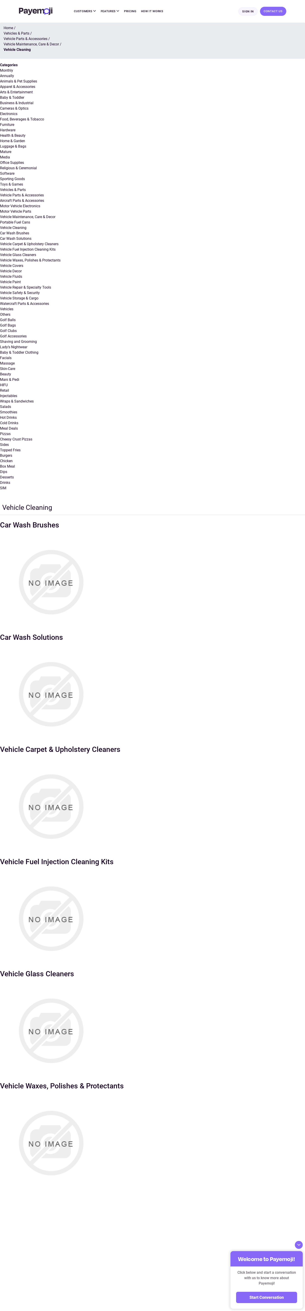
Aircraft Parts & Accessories (22, 201)
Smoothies (8, 412)
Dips (3, 472)
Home (8, 28)
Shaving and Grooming (18, 342)
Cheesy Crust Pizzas (16, 440)
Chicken (6, 461)
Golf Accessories (13, 336)
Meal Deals (9, 429)
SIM (3, 488)
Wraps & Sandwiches (17, 402)
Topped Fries (10, 450)
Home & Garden (12, 141)
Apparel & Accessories (17, 87)
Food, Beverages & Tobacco (22, 120)
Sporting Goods (12, 179)
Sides (4, 445)
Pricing (130, 11)
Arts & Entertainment (16, 92)
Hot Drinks (8, 418)
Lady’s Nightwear (13, 347)
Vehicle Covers (11, 266)
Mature (5, 152)
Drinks (5, 483)
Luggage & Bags (13, 147)
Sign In (248, 11)
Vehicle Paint (10, 282)
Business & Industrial (16, 103)
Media (5, 157)
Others (5, 315)
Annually (7, 76)
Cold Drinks (9, 423)
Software (7, 174)
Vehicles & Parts (13, 190)
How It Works (152, 11)
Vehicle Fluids (11, 277)
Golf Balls (8, 320)
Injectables (8, 396)
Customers (85, 11)
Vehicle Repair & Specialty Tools (25, 288)
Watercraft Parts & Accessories (24, 304)
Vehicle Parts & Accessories (22, 195)
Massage (7, 364)
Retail (4, 391)
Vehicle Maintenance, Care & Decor (27, 217)
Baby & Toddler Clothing (19, 353)
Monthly (6, 71)
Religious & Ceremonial (18, 168)
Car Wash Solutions (15, 239)
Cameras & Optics (14, 109)
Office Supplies (12, 163)
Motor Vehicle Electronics (20, 206)
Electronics (8, 114)
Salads (5, 407)
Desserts (7, 477)
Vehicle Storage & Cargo (19, 299)
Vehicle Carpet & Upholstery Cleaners (29, 244)
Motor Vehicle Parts (15, 212)
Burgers (6, 456)
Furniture (7, 125)
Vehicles (6, 309)
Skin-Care (7, 369)
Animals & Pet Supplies (18, 82)
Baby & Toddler (12, 98)
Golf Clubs (8, 331)
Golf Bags (8, 326)
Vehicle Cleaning (13, 228)
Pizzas (5, 434)
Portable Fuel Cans (15, 223)
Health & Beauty (13, 136)
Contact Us (273, 11)
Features (110, 11)
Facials (6, 358)
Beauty (5, 374)
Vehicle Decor (11, 271)
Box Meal (7, 467)
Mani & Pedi (9, 380)
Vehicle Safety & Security (20, 293)
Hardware (7, 130)
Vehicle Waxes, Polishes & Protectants (30, 261)
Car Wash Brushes (14, 233)
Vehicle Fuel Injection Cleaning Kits (28, 250)
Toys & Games (11, 185)
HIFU (4, 385)
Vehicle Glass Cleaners (18, 255)
